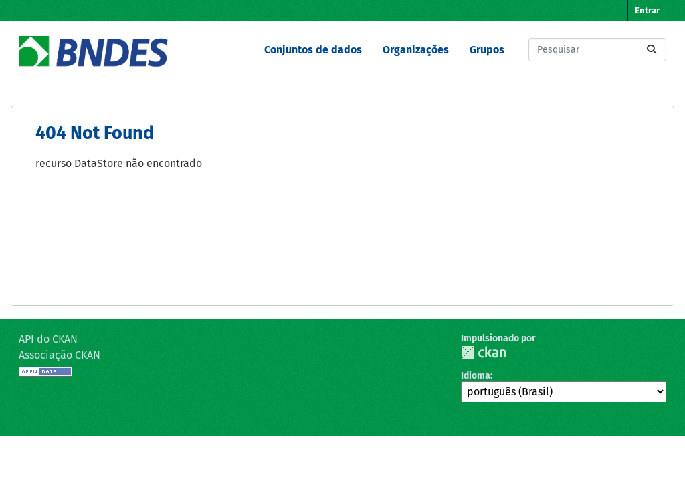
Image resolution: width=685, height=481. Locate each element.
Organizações (416, 49)
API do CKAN (48, 339)
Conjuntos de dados (313, 49)
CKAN (483, 352)
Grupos (487, 49)
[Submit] (651, 49)
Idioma (475, 375)
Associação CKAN (59, 355)
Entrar (647, 10)
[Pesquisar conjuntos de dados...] (597, 49)
